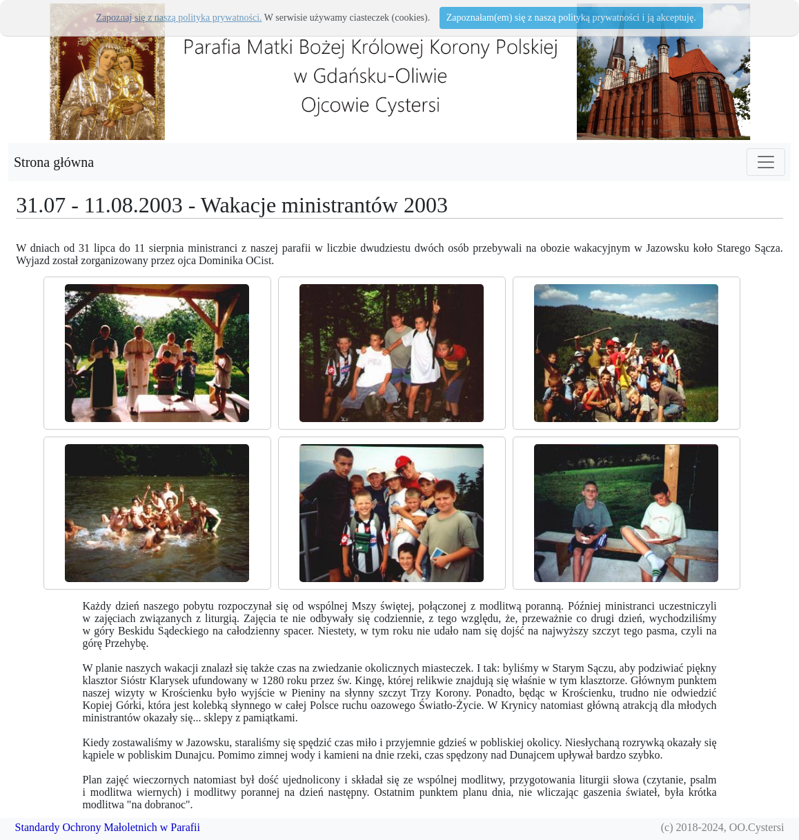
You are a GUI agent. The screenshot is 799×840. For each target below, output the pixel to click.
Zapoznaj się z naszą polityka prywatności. (179, 17)
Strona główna (54, 162)
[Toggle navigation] (766, 162)
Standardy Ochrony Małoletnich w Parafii (107, 827)
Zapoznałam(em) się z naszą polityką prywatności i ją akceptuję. (571, 17)
